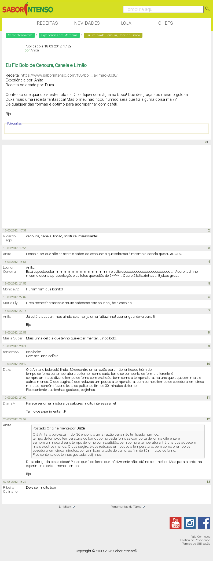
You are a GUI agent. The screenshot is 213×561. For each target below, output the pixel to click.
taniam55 (11, 352)
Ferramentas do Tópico (126, 506)
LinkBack (65, 506)
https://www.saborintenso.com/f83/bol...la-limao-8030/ (69, 75)
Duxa (7, 370)
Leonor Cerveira (9, 269)
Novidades (87, 23)
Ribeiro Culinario (10, 489)
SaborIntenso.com (20, 35)
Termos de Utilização (196, 543)
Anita (35, 50)
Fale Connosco (200, 536)
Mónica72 (11, 289)
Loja (126, 23)
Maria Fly (10, 303)
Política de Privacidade (195, 540)
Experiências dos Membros (59, 35)
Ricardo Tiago (9, 238)
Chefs (165, 23)
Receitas (47, 23)
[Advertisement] (99, 186)
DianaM (9, 403)
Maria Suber (13, 338)
